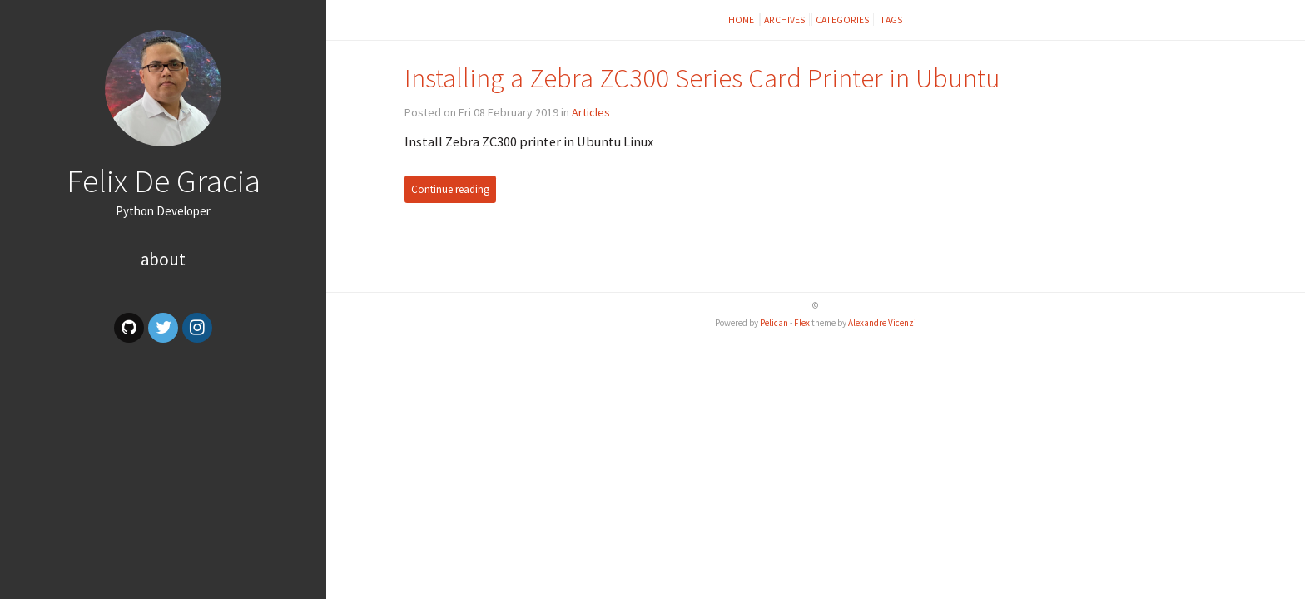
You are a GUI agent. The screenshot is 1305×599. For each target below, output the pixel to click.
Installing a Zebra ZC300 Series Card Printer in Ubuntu (702, 78)
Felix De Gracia (164, 180)
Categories (843, 19)
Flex (802, 323)
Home (742, 19)
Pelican (774, 323)
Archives (785, 19)
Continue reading (450, 189)
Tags (891, 19)
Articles (591, 112)
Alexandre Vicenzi (882, 323)
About (163, 259)
